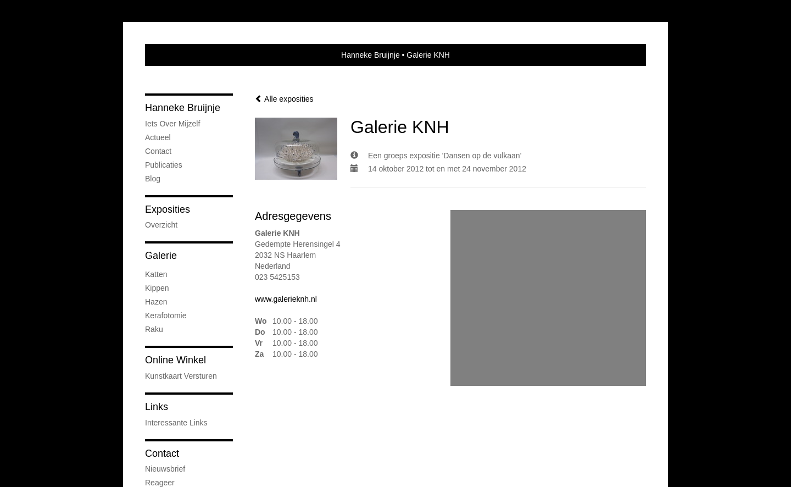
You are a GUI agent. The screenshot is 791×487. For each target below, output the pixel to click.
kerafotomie (165, 315)
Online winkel (175, 360)
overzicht (161, 224)
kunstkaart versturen (181, 376)
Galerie (161, 255)
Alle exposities (284, 99)
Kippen (157, 288)
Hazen (156, 301)
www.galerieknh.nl (286, 299)
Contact (158, 151)
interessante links (176, 422)
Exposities (167, 209)
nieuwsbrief (165, 468)
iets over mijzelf (172, 123)
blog (152, 178)
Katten (156, 274)
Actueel (158, 137)
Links (156, 406)
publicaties (163, 165)
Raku (154, 329)
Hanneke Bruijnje (370, 55)
